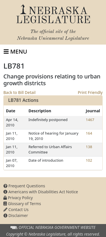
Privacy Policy (18, 197)
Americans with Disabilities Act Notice (40, 191)
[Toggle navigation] (15, 51)
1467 (90, 119)
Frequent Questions (24, 185)
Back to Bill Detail (19, 92)
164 (89, 133)
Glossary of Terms (22, 203)
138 (89, 146)
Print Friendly (90, 92)
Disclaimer (15, 215)
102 (89, 160)
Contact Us (16, 209)
